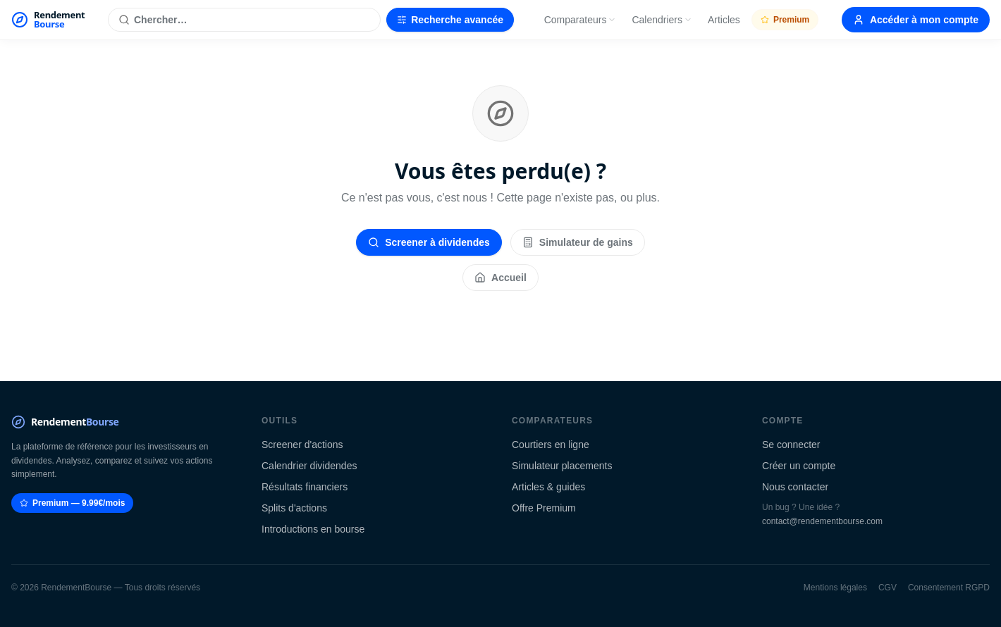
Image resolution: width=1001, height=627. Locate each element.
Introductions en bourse (313, 529)
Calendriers (662, 19)
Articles (724, 19)
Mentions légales (835, 587)
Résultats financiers (305, 486)
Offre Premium (544, 508)
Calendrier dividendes (309, 465)
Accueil (500, 277)
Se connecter (791, 444)
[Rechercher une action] (244, 20)
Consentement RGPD (949, 587)
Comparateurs (580, 19)
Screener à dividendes (429, 242)
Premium (785, 20)
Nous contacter (795, 486)
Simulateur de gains (577, 242)
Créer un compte (798, 465)
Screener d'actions (302, 444)
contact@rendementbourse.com (822, 521)
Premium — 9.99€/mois (72, 503)
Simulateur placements (562, 465)
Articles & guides (548, 486)
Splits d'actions (294, 508)
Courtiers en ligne (550, 444)
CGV (887, 587)
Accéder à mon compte (915, 19)
